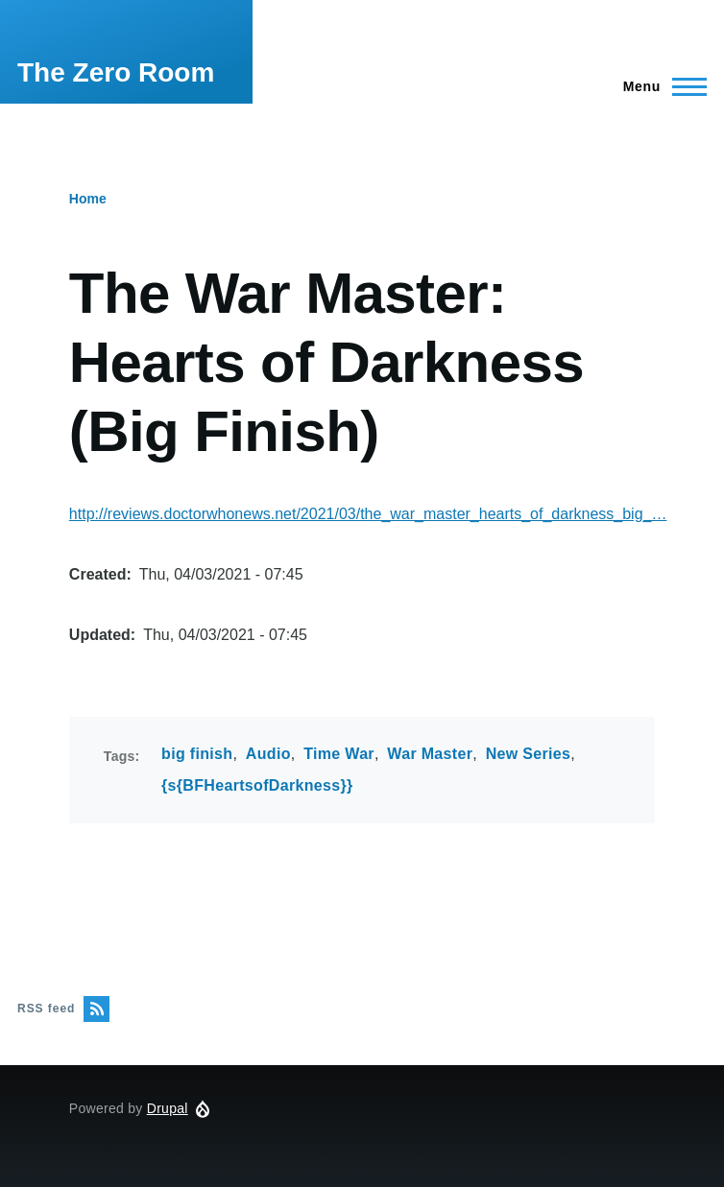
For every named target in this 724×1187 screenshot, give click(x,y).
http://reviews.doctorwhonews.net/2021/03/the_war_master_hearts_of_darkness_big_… (368, 514)
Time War (338, 754)
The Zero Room (115, 72)
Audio (268, 754)
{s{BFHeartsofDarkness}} (256, 785)
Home (88, 198)
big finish (196, 754)
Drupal (167, 1108)
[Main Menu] (659, 86)
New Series (528, 754)
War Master (429, 754)
